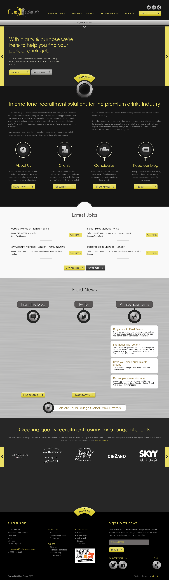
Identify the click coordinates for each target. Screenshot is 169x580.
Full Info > (75, 235)
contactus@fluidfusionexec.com (22, 549)
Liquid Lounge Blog (109, 14)
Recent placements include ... (130, 378)
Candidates (76, 14)
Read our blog (145, 166)
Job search (81, 538)
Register (80, 541)
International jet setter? (126, 344)
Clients (63, 14)
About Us (52, 14)
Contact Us (128, 14)
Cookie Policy (55, 555)
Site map (53, 547)
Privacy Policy (55, 553)
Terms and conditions (58, 550)
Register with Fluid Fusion (128, 329)
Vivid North (156, 576)
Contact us (54, 538)
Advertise (81, 544)
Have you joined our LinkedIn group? (130, 363)
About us (53, 533)
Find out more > (101, 441)
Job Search (90, 14)
